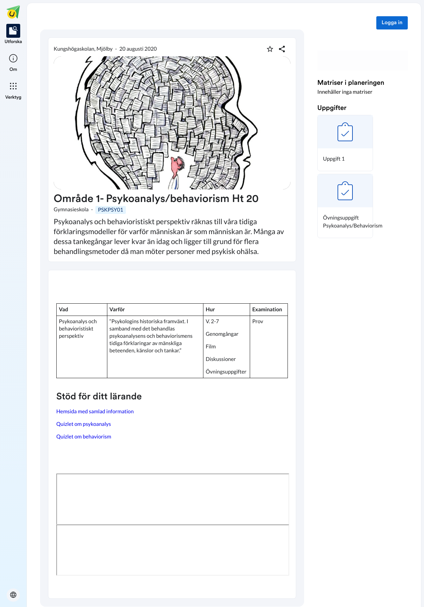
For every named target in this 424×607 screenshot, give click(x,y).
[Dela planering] (282, 49)
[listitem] (13, 34)
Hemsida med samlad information (95, 411)
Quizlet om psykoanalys (83, 424)
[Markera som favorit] (270, 49)
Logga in (392, 22)
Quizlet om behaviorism (84, 436)
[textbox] (172, 434)
